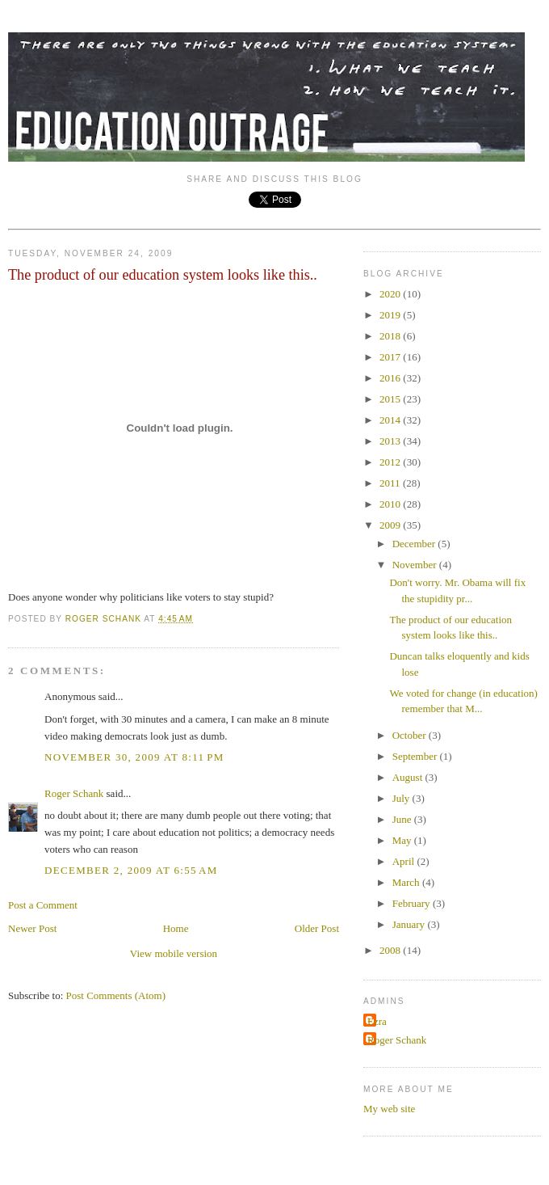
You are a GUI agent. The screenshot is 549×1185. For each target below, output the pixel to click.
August (408, 777)
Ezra (377, 1021)
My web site (389, 1109)
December (415, 544)
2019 (391, 315)
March (407, 882)
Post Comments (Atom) (116, 995)
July (402, 798)
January (410, 924)
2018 (391, 336)
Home (176, 928)
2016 (391, 378)
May (403, 840)
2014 (391, 420)
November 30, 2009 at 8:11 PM (134, 757)
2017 (391, 357)
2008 (391, 950)
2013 (391, 441)
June (403, 819)
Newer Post (32, 928)
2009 (391, 525)
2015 (391, 399)
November (415, 565)
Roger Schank (73, 793)
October (410, 735)
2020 (391, 294)
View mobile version (173, 953)
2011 (391, 483)
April (404, 861)
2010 (391, 504)
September (416, 756)
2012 (391, 462)
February (412, 903)
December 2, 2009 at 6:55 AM (131, 870)
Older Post (317, 928)
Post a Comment (43, 905)
